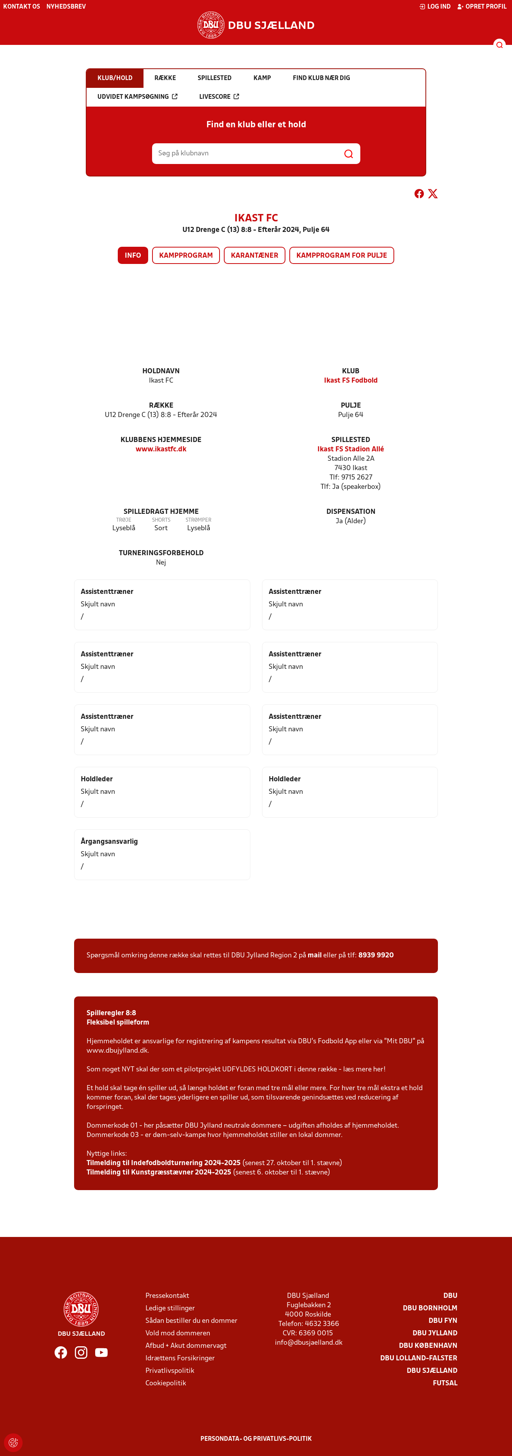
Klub (351, 371)
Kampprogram (186, 256)
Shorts (161, 520)
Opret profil (482, 6)
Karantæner (254, 256)
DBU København (428, 1346)
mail (315, 955)
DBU (450, 1296)
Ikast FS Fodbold (351, 381)
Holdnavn (161, 371)
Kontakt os (21, 7)
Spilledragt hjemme (161, 512)
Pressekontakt (167, 1296)
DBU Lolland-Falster (418, 1358)
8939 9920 (376, 955)
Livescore (219, 97)
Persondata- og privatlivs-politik (256, 1439)
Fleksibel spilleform (118, 1022)
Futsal (445, 1383)
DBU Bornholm (430, 1308)
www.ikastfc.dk (161, 449)
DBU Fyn (443, 1321)
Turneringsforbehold (161, 553)
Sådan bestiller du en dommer (191, 1321)
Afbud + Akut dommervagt (186, 1346)
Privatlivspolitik (169, 1371)
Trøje (123, 520)
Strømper (198, 520)
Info (133, 256)
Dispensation (351, 512)
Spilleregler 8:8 (111, 1013)
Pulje (351, 406)
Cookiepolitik (165, 1383)
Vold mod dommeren (177, 1333)
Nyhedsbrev (66, 7)
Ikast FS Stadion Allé (350, 449)
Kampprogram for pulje (341, 256)
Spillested (350, 440)
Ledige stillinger (170, 1308)
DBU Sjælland (432, 1371)
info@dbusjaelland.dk (308, 1343)
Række (161, 406)
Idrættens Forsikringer (180, 1358)
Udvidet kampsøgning (137, 97)
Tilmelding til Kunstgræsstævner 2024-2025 (159, 1172)
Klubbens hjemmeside (161, 440)
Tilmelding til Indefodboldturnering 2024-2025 (164, 1163)
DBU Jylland (435, 1333)
